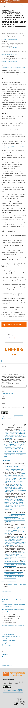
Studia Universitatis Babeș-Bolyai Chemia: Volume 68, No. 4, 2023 (15, 532)
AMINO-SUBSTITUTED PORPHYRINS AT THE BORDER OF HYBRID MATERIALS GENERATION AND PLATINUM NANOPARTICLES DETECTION (14, 433)
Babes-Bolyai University (8, 634)
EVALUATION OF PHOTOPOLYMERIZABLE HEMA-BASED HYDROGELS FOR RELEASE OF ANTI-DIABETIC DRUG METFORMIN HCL (13, 486)
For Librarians (5, 659)
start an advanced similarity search (17, 584)
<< (2, 581)
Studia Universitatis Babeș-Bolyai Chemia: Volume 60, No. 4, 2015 (14, 470)
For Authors (5, 656)
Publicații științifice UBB (8, 645)
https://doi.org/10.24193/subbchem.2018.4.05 (13, 67)
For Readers (5, 654)
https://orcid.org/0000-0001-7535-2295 (9, 54)
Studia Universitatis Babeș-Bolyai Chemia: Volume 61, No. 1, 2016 (15, 454)
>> (15, 581)
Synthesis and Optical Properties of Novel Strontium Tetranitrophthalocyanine (14, 529)
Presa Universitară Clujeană (9, 640)
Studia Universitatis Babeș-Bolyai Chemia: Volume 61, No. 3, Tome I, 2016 (15, 564)
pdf (4, 361)
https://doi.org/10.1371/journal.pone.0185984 (13, 147)
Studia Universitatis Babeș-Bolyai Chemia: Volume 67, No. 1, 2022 (15, 557)
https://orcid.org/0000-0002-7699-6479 (9, 39)
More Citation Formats (8, 386)
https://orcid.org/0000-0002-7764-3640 (9, 47)
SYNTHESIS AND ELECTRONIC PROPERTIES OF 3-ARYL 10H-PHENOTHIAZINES (15, 562)
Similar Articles (6, 460)
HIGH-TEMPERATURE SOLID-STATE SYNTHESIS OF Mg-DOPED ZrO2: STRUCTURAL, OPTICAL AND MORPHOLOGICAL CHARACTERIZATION (14, 516)
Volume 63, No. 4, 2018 (17, 5)
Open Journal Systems (7, 665)
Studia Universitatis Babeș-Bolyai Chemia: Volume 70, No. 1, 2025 (15, 508)
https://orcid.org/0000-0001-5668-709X (9, 61)
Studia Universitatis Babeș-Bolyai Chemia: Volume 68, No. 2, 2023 (15, 490)
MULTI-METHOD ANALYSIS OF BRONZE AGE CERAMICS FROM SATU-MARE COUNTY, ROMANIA (14, 467)
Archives (8, 5)
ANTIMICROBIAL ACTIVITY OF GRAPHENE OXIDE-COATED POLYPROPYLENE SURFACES (15, 554)
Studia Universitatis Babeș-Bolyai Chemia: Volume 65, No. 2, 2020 (15, 436)
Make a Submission (7, 591)
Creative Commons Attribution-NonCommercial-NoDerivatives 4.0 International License (12, 416)
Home (2, 5)
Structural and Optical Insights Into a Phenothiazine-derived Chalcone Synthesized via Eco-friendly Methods (14, 573)
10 (12, 581)
